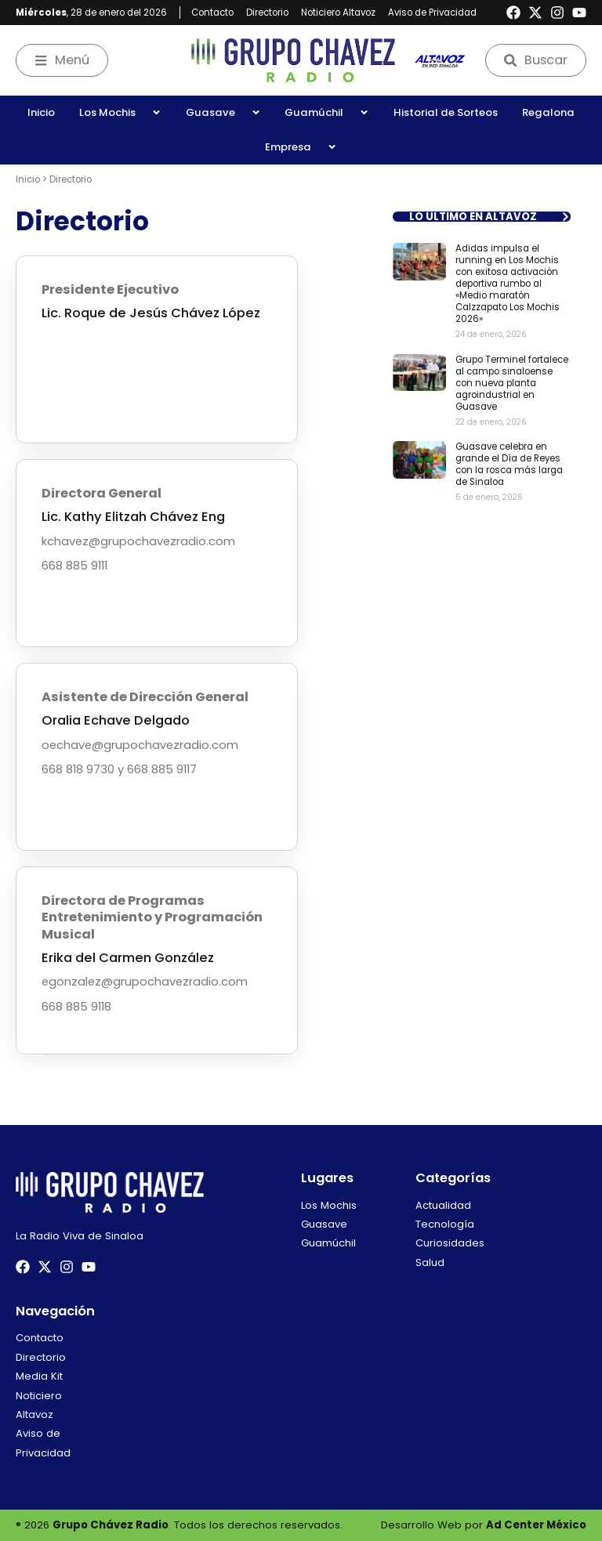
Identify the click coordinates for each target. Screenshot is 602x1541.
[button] (482, 217)
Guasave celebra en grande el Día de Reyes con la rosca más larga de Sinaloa (509, 464)
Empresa (301, 147)
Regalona (548, 112)
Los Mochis (120, 112)
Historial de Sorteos (445, 112)
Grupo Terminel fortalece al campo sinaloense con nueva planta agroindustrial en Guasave (511, 383)
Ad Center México (536, 1524)
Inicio (41, 112)
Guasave (223, 112)
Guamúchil (327, 112)
